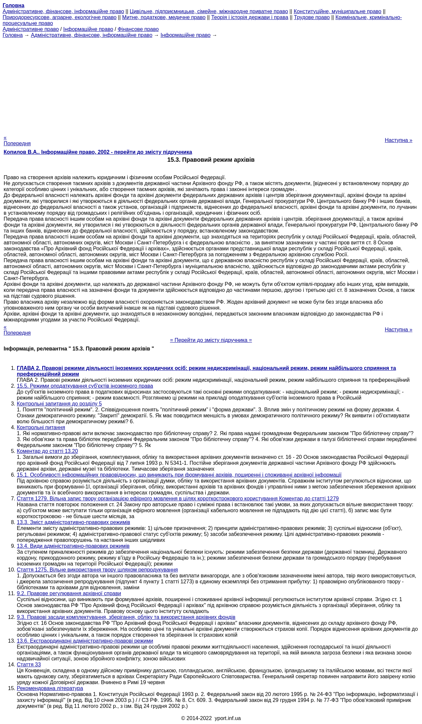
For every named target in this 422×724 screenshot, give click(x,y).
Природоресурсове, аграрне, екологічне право (59, 17)
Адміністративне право (31, 29)
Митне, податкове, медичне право (164, 17)
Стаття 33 (29, 664)
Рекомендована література (50, 688)
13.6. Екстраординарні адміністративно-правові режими (85, 641)
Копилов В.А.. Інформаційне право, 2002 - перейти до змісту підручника (98, 152)
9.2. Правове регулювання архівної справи (69, 593)
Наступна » (398, 140)
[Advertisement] (211, 84)
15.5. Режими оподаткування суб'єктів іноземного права (85, 386)
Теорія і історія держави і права (249, 17)
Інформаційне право (88, 29)
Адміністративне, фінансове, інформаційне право (63, 11)
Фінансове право (138, 29)
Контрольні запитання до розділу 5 (59, 403)
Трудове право (312, 17)
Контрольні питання (41, 427)
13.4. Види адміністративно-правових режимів (73, 546)
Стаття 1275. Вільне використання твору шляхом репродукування (97, 569)
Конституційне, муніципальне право (337, 11)
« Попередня (17, 140)
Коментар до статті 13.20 (47, 451)
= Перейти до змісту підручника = (211, 340)
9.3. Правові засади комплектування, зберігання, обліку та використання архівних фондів (126, 617)
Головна (13, 35)
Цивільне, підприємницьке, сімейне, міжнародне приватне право (209, 11)
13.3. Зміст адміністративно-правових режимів (73, 522)
